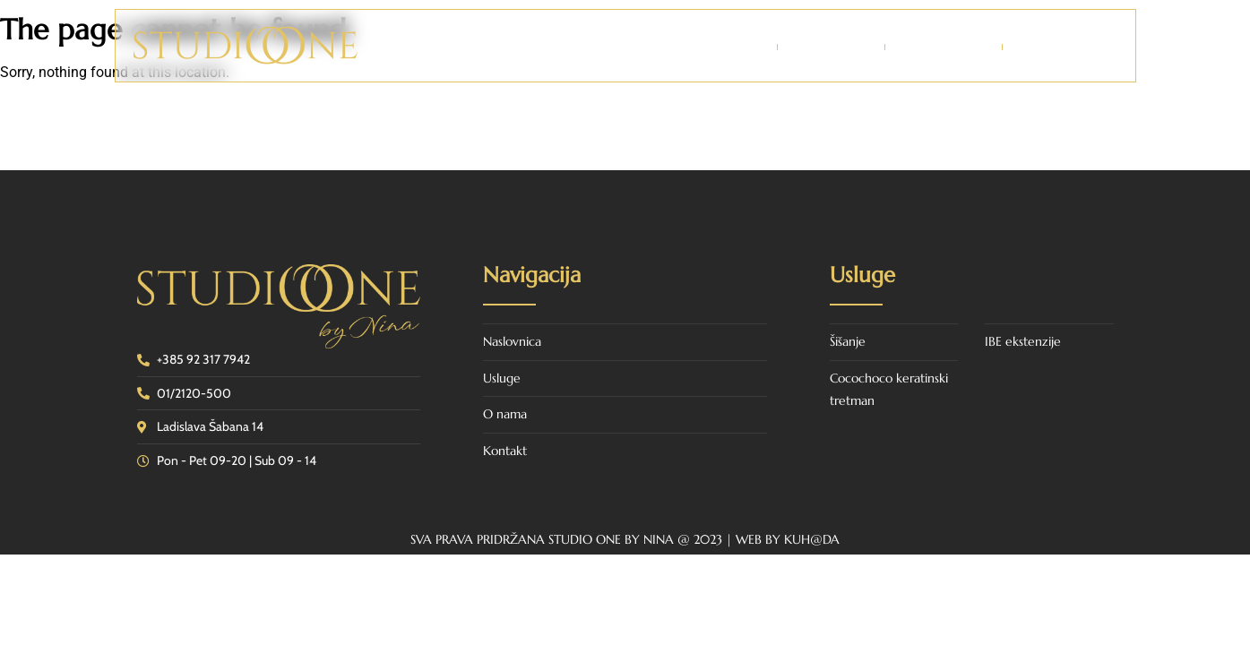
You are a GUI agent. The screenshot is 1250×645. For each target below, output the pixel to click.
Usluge (943, 46)
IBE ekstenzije (1023, 341)
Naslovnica (714, 47)
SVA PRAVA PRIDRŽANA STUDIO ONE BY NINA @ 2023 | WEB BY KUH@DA (625, 539)
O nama (831, 47)
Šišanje (848, 341)
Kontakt (1056, 47)
